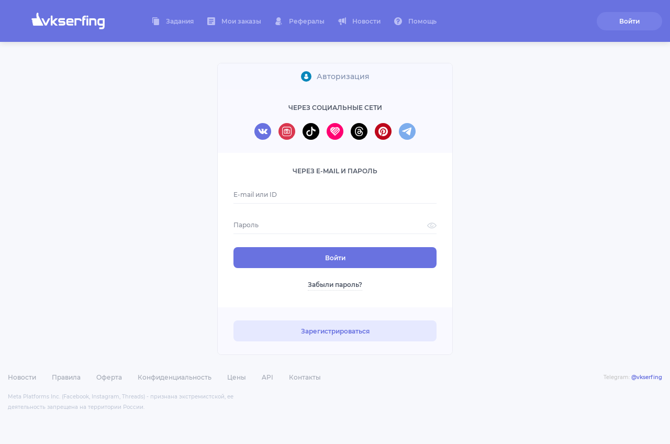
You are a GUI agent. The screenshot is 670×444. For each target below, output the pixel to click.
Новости (22, 377)
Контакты (305, 377)
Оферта (109, 377)
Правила (66, 377)
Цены (236, 377)
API (267, 377)
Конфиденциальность (174, 377)
